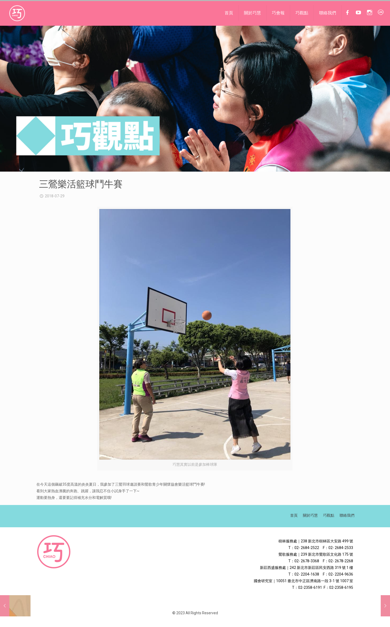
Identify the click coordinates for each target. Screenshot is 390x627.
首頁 (294, 515)
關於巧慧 (310, 515)
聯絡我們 (347, 515)
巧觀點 (328, 515)
